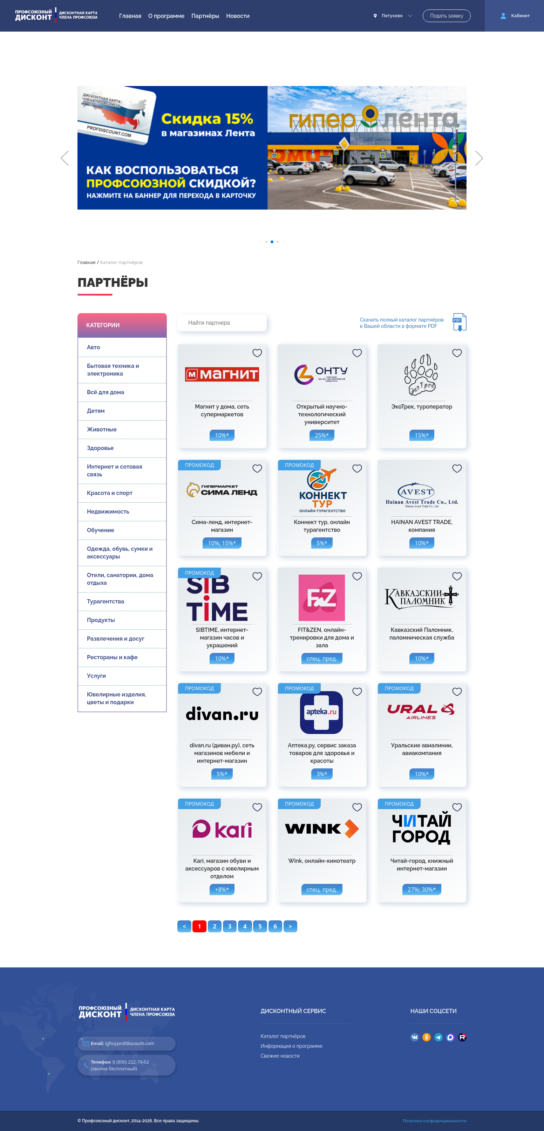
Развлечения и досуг (115, 638)
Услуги (96, 676)
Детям (96, 411)
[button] (64, 158)
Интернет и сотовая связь (114, 470)
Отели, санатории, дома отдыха (120, 579)
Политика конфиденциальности (435, 1120)
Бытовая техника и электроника (113, 370)
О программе (166, 16)
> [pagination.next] (290, 926)
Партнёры (205, 16)
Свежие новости (280, 1056)
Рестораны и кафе (112, 657)
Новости (238, 16)
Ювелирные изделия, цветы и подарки (116, 698)
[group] (272, 148)
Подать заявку (446, 16)
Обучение (100, 530)
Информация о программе (292, 1046)
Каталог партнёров (283, 1036)
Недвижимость (108, 511)
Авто (93, 347)
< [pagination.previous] (184, 926)
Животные (102, 429)
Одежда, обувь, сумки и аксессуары (119, 552)
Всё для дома (105, 392)
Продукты (101, 620)
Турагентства (105, 601)
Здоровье (100, 448)
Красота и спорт (109, 493)
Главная (130, 16)
